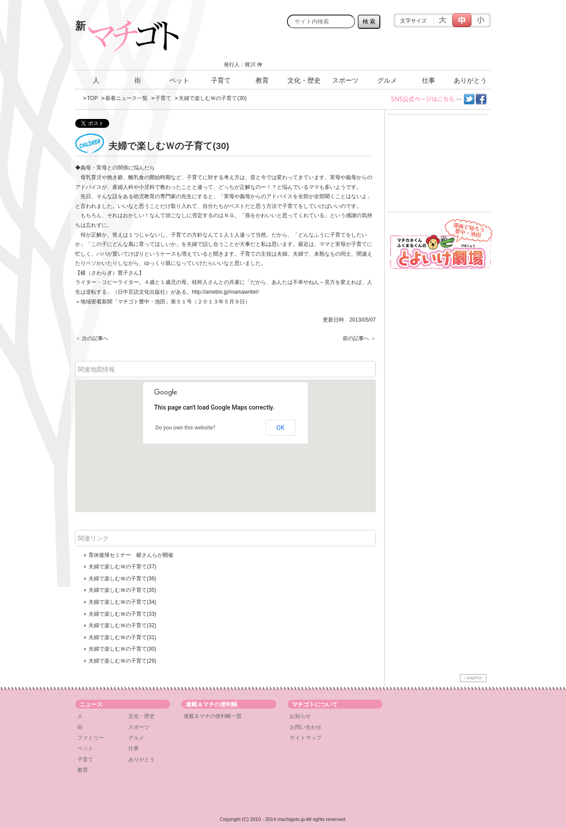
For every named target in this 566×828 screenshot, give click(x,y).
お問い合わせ (305, 727)
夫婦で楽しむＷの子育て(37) (122, 567)
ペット (179, 80)
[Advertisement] (387, 51)
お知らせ (300, 716)
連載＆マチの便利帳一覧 (213, 716)
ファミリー (90, 738)
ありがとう (470, 80)
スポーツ (345, 80)
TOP (92, 98)
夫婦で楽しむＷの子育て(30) (122, 649)
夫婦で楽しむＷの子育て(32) (122, 625)
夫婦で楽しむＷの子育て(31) (122, 637)
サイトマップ (305, 738)
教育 (262, 80)
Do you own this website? (186, 428)
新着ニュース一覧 (126, 98)
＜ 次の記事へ (91, 338)
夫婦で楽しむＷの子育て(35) (122, 590)
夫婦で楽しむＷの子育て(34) (122, 602)
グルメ (387, 80)
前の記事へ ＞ (359, 338)
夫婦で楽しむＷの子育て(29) (122, 661)
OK (280, 427)
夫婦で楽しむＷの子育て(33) (122, 614)
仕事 (428, 80)
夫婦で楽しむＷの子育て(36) (122, 578)
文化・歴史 (304, 80)
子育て (221, 80)
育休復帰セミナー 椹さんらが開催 (130, 555)
